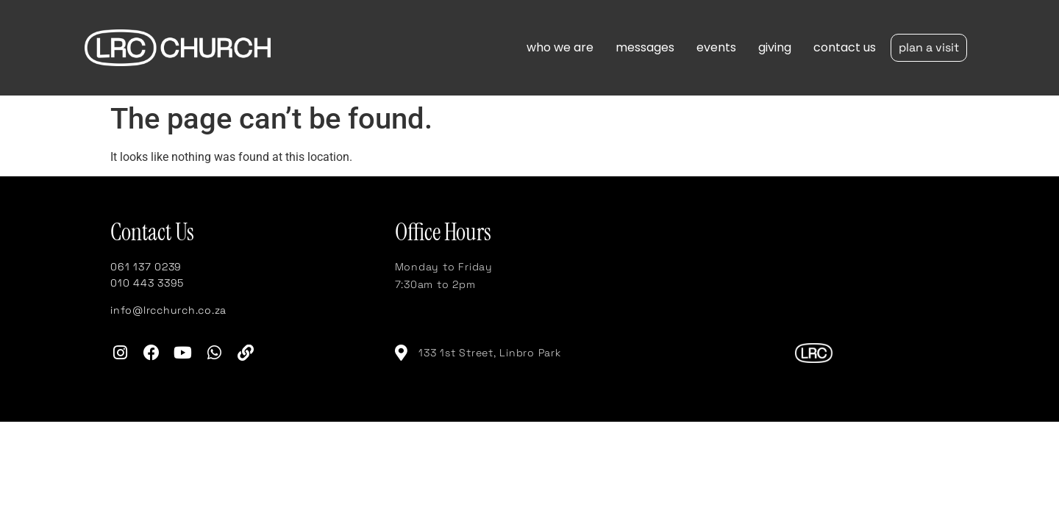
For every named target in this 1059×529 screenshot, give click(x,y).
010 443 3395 (147, 282)
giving (774, 47)
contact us (844, 47)
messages (645, 47)
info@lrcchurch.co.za (168, 310)
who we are (560, 47)
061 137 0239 (146, 266)
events (716, 47)
